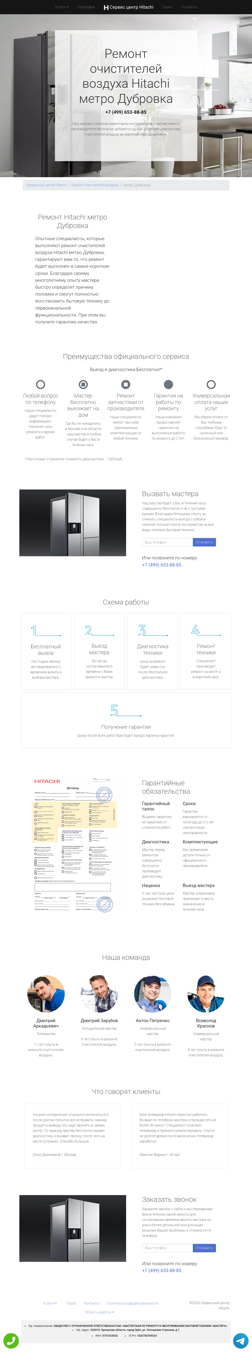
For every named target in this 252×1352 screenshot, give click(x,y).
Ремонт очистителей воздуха (95, 185)
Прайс (167, 7)
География (86, 7)
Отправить (204, 542)
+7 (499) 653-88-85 (126, 112)
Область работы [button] (98, 1312)
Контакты (189, 7)
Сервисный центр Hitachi (46, 185)
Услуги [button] (60, 7)
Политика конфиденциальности (132, 1303)
